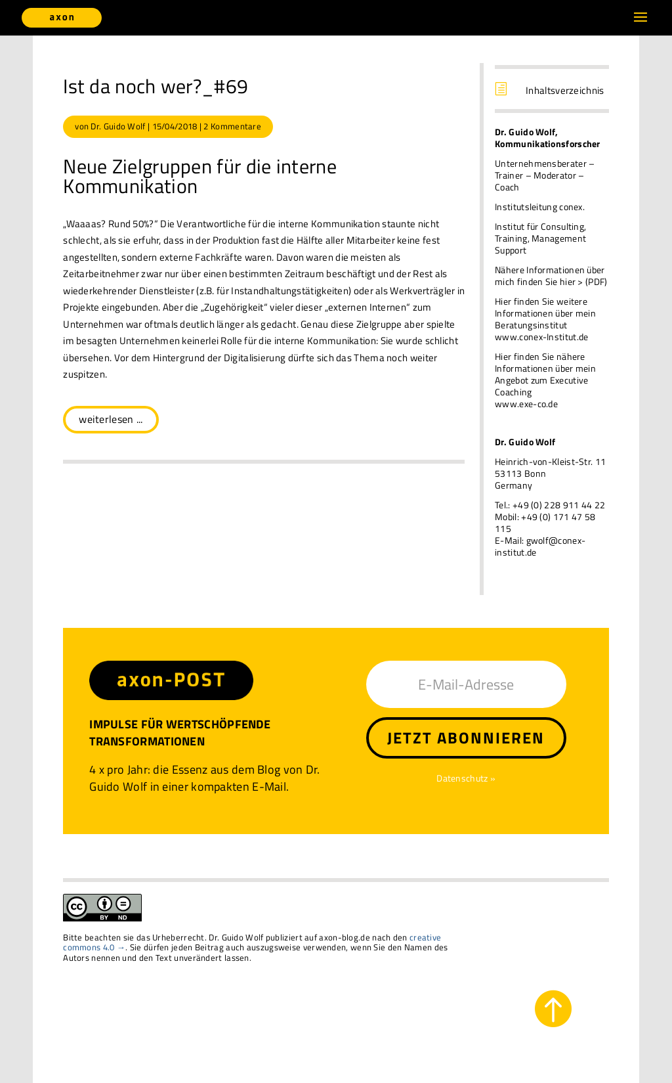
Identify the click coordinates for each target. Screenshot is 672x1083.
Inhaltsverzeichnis (565, 90)
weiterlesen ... (111, 419)
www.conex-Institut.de (541, 336)
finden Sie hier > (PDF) (562, 281)
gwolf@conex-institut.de (540, 546)
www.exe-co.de (526, 403)
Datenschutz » (465, 778)
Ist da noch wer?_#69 (155, 86)
